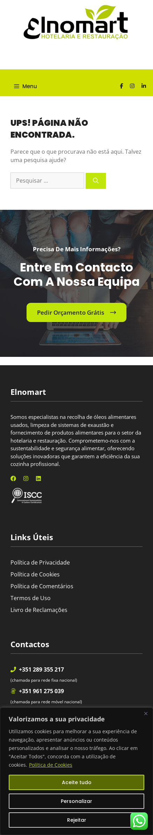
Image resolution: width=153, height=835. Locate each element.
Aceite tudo (77, 782)
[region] (76, 771)
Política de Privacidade (40, 562)
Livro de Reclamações (38, 610)
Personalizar (76, 801)
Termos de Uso (30, 598)
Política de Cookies (50, 764)
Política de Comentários (41, 586)
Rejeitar (76, 820)
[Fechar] (145, 713)
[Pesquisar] (96, 181)
